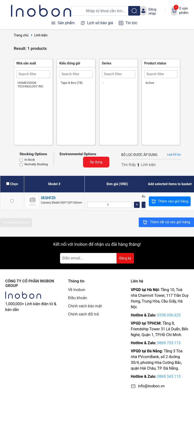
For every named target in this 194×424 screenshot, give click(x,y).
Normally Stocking (36, 164)
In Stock (30, 160)
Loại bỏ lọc (174, 154)
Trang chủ (21, 35)
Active (149, 83)
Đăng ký (125, 258)
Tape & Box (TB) (72, 83)
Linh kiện (41, 35)
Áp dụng (96, 162)
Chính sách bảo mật (85, 306)
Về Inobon (76, 289)
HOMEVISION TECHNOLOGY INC (31, 84)
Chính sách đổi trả (83, 314)
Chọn (14, 184)
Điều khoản (77, 298)
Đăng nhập (152, 11)
